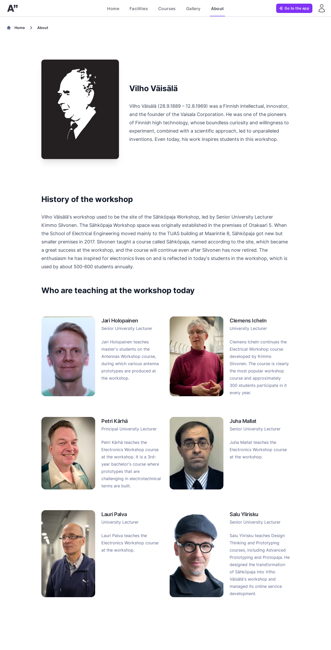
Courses (167, 8)
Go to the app (294, 8)
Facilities (139, 8)
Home (113, 8)
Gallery (193, 8)
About (217, 8)
